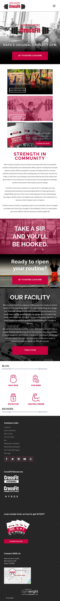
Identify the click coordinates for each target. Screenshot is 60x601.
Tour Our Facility (9, 437)
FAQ (5, 440)
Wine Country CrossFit (14, 6)
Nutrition (13, 399)
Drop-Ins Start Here (17, 90)
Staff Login (7, 453)
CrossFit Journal (11, 479)
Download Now (42, 143)
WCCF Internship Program (12, 450)
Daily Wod (13, 381)
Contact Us (7, 427)
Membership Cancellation (11, 443)
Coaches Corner (36, 399)
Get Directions (30, 575)
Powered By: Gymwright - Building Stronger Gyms (30, 592)
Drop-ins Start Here (10, 430)
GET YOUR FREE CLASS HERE (30, 55)
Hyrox (11, 498)
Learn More (17, 117)
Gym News (36, 381)
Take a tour (30, 350)
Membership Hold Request (12, 447)
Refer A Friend (8, 434)
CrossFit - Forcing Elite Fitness (11, 489)
